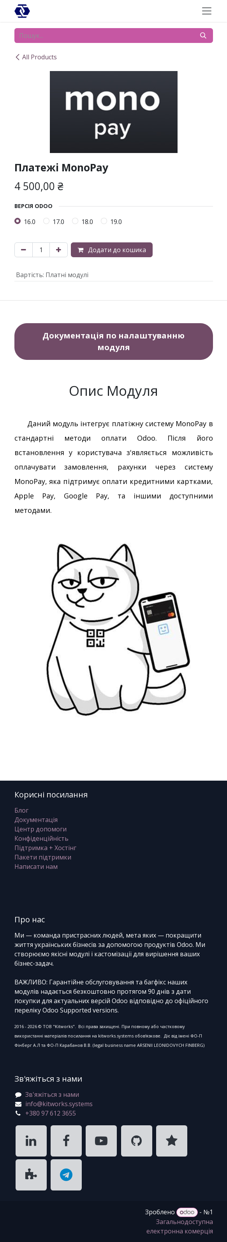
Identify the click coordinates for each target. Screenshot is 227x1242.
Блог (21, 810)
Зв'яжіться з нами (52, 1094)
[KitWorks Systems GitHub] (136, 1141)
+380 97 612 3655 (50, 1113)
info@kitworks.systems (59, 1104)
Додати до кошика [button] (111, 250)
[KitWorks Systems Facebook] (66, 1141)
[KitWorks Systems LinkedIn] (31, 1141)
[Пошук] (203, 35)
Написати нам (36, 866)
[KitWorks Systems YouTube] (101, 1141)
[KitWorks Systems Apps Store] (31, 1174)
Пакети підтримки (42, 857)
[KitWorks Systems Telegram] (66, 1174)
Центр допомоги (40, 829)
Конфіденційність (41, 838)
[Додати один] (58, 249)
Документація (36, 819)
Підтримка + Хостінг (45, 847)
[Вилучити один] (23, 249)
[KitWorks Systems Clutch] (171, 1141)
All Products (35, 57)
